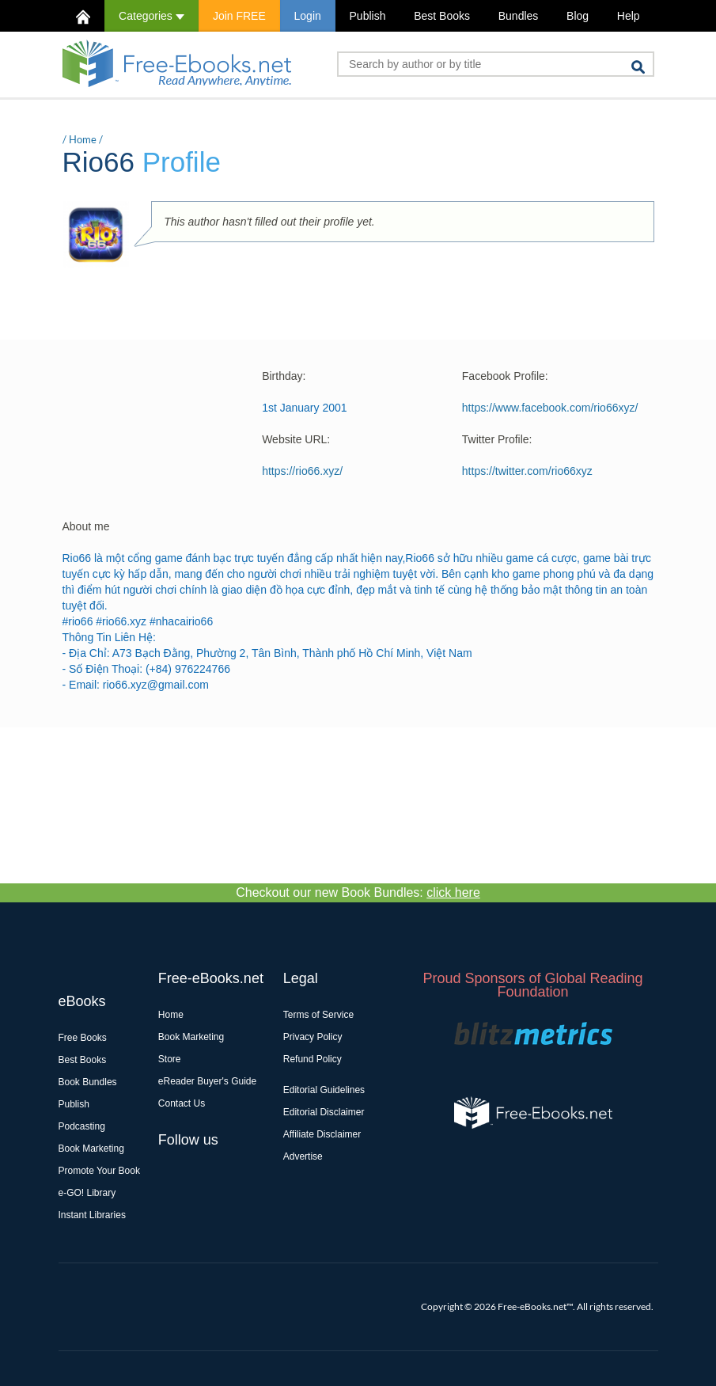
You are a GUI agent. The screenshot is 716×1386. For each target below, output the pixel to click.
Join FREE (239, 15)
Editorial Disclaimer (324, 1112)
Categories (151, 15)
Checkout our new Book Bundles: (358, 892)
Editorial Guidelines (324, 1090)
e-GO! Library (87, 1192)
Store (169, 1059)
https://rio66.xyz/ (302, 471)
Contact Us (181, 1103)
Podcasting (82, 1126)
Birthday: (283, 376)
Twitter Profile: (497, 439)
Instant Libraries (92, 1215)
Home (83, 139)
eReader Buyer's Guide (207, 1081)
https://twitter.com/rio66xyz (527, 471)
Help (628, 15)
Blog (577, 15)
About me (86, 526)
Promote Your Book (99, 1170)
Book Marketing (91, 1148)
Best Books (442, 15)
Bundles (518, 15)
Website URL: (296, 439)
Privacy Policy (313, 1036)
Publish (368, 15)
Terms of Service (318, 1014)
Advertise (303, 1156)
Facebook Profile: (505, 376)
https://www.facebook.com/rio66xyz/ (550, 407)
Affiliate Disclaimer (322, 1134)
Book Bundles (88, 1082)
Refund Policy (312, 1059)
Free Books (83, 1037)
